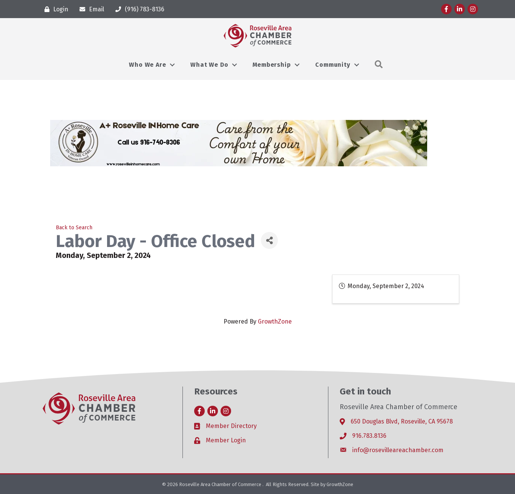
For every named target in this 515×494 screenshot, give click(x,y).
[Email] (90, 9)
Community (332, 64)
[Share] (269, 240)
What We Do (209, 64)
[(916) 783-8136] (138, 9)
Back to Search (74, 227)
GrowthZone (275, 321)
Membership (272, 64)
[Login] (54, 9)
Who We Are (147, 64)
